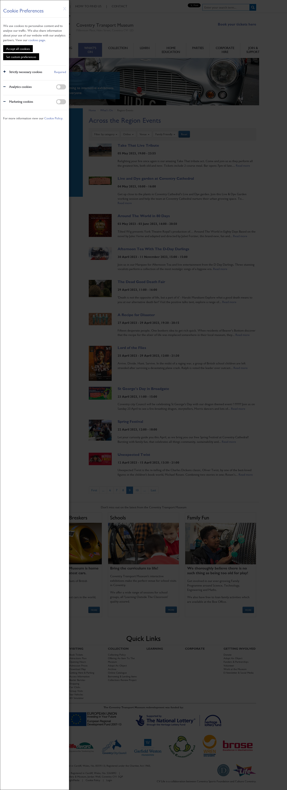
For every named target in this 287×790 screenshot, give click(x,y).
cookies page (36, 40)
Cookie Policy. (53, 118)
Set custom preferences (21, 56)
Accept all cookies (18, 48)
